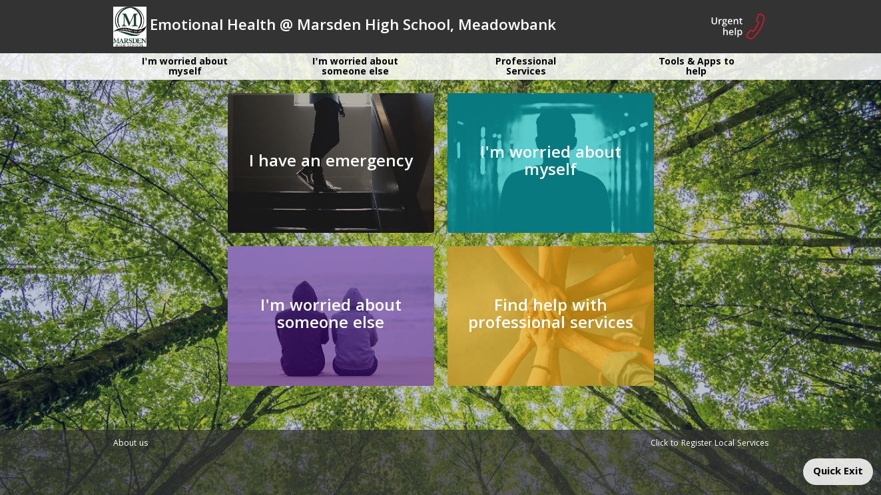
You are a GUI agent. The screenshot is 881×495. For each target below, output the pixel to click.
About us (130, 444)
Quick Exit (838, 472)
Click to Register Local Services (709, 444)
